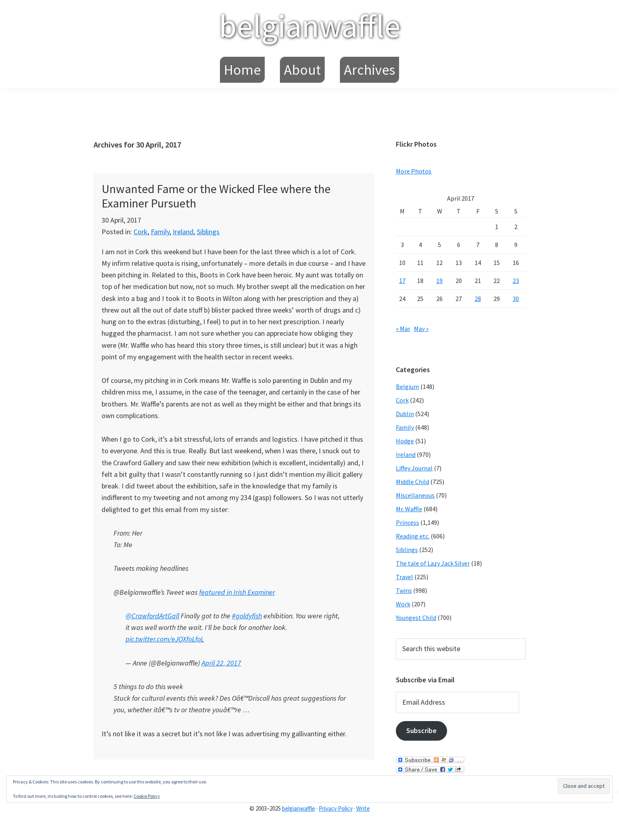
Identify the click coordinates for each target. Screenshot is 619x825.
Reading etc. (412, 536)
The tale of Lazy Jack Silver (433, 563)
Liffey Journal (414, 468)
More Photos (413, 171)
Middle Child (412, 482)
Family (160, 231)
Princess (407, 522)
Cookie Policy (147, 796)
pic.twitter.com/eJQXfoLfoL (165, 639)
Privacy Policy (336, 808)
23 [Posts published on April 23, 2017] (516, 281)
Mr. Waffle (409, 509)
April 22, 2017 (221, 663)
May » (421, 329)
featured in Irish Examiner (237, 592)
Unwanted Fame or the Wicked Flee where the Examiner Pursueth (216, 196)
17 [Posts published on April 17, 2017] (402, 281)
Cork (141, 231)
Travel (404, 577)
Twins (404, 590)
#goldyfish (247, 615)
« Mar (403, 329)
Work (403, 604)
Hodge (405, 441)
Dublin (405, 414)
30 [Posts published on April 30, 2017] (516, 299)
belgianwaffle (309, 26)
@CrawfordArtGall (152, 615)
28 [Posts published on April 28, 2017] (478, 299)
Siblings (208, 231)
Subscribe (421, 730)
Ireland (183, 231)
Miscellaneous (415, 495)
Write (363, 808)
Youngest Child (416, 618)
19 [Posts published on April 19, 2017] (439, 281)
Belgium (407, 387)
